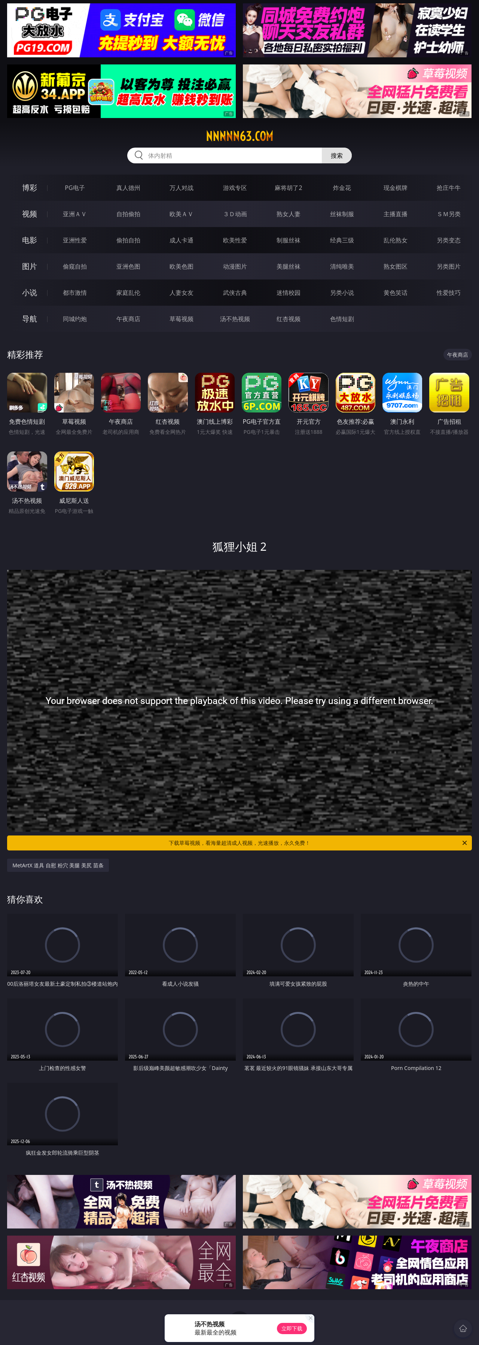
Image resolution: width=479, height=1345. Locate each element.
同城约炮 (75, 319)
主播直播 (396, 214)
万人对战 (181, 188)
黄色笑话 (396, 292)
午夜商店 (128, 319)
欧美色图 (181, 266)
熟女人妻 (288, 214)
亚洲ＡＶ (75, 214)
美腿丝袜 (288, 266)
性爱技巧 (449, 292)
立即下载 (291, 1328)
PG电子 (75, 188)
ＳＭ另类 (449, 214)
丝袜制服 (342, 214)
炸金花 (342, 188)
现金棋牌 (396, 188)
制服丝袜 (288, 240)
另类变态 (449, 240)
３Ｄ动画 (235, 214)
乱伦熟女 (396, 240)
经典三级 (342, 240)
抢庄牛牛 (449, 188)
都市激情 (75, 292)
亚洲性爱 (75, 240)
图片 (29, 266)
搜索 (337, 155)
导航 (29, 319)
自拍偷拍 (128, 214)
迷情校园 (288, 292)
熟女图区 (396, 266)
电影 (29, 240)
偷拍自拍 (128, 240)
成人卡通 (181, 240)
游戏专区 (235, 188)
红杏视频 (288, 319)
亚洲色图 (128, 266)
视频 (29, 214)
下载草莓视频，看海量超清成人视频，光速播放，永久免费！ (318, 842)
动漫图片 (235, 266)
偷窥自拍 (75, 266)
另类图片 (449, 266)
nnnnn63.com (239, 136)
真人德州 (128, 188)
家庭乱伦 (128, 292)
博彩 (29, 187)
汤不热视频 (235, 319)
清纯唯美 (342, 266)
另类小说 (342, 292)
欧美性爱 (235, 240)
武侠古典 (235, 292)
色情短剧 (342, 319)
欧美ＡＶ (181, 214)
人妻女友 (181, 292)
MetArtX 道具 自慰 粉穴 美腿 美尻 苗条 (57, 865)
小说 (29, 292)
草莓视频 (181, 319)
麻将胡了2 (288, 188)
